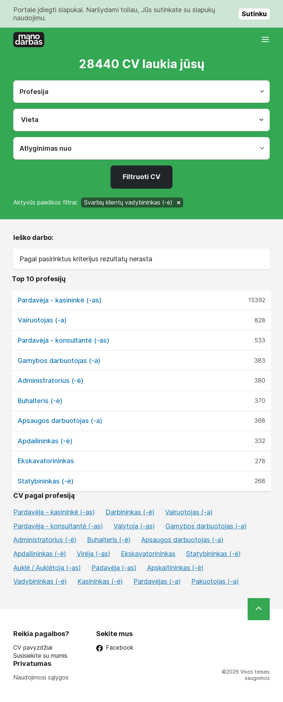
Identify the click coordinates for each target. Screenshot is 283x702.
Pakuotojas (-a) (215, 581)
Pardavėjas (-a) (157, 581)
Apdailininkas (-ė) (45, 441)
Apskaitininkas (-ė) (175, 568)
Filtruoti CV (141, 177)
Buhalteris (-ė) (40, 401)
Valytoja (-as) (134, 526)
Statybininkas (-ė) (46, 481)
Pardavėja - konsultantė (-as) (63, 340)
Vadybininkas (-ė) (40, 581)
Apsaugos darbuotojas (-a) (60, 421)
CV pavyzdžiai (32, 647)
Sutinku (254, 14)
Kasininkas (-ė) (100, 581)
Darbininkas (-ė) (129, 512)
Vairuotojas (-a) (42, 320)
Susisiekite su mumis (40, 655)
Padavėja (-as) (113, 568)
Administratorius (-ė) (51, 380)
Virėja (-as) (93, 554)
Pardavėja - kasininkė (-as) (60, 300)
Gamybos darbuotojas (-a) (59, 360)
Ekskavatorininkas (46, 461)
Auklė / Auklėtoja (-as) (47, 568)
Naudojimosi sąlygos (41, 677)
